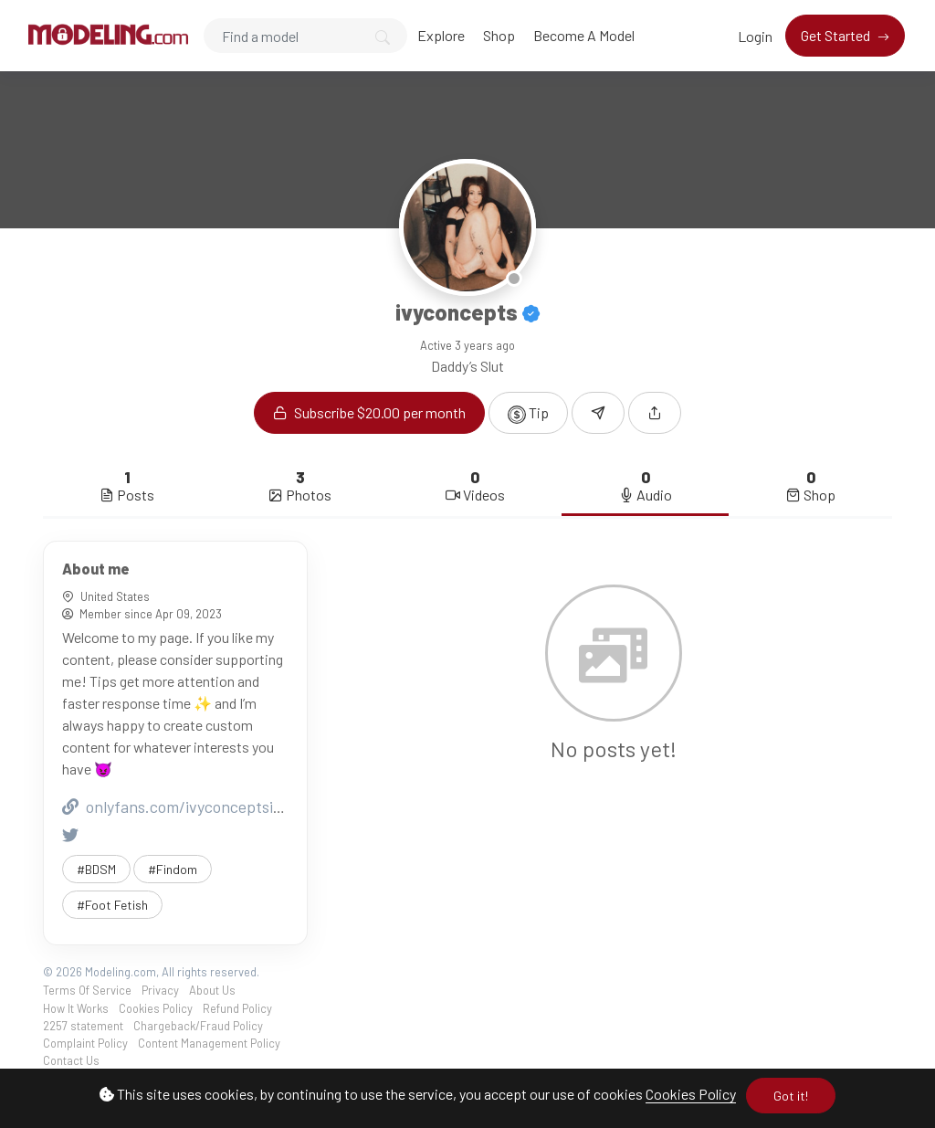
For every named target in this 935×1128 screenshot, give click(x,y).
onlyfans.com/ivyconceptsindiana (191, 806)
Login (755, 36)
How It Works (76, 1008)
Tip (528, 414)
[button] (654, 413)
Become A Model (584, 35)
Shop (499, 35)
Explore (441, 35)
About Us (212, 990)
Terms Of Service (87, 990)
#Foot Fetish (112, 904)
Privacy (160, 990)
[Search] (305, 35)
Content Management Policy (209, 1043)
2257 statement (83, 1025)
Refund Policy (237, 1008)
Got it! (790, 1095)
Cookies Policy (691, 1093)
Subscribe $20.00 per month (369, 412)
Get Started (837, 35)
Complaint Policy (85, 1043)
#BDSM (96, 869)
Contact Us (71, 1060)
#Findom (172, 869)
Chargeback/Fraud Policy (198, 1025)
